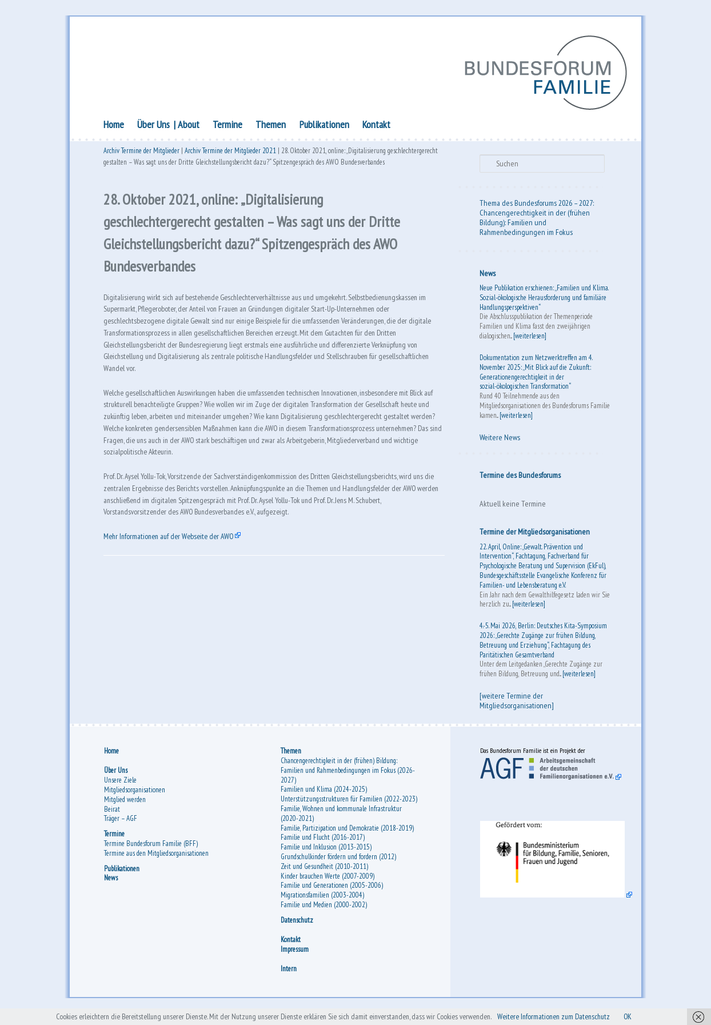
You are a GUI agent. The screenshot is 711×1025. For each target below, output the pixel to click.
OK (671, 1016)
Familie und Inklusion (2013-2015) (326, 853)
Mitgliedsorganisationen (134, 796)
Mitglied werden (125, 806)
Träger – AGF (120, 825)
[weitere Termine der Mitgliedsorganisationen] (517, 703)
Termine (227, 127)
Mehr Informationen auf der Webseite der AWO (179, 615)
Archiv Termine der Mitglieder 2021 (230, 156)
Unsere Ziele (120, 786)
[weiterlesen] (529, 339)
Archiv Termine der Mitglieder (141, 156)
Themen (270, 127)
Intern (289, 975)
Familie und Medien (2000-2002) (324, 911)
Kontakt (376, 127)
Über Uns (153, 127)
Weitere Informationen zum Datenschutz (585, 1016)
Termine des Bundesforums (520, 478)
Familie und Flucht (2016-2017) (323, 844)
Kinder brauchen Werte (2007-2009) (327, 882)
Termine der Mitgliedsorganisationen (535, 534)
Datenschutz (297, 926)
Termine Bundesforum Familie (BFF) (151, 850)
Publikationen (324, 127)
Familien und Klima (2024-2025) (324, 796)
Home (113, 127)
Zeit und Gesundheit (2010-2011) (324, 873)
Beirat (112, 815)
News (488, 276)
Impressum (295, 955)
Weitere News (500, 440)
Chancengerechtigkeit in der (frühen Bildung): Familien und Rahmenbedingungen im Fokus (535, 225)
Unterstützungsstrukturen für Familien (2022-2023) (349, 805)
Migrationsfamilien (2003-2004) (322, 901)
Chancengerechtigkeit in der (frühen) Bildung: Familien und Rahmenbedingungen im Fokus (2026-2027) (348, 776)
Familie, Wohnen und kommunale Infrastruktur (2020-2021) (341, 819)
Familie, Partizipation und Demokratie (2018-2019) (347, 834)
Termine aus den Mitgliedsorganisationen (156, 859)
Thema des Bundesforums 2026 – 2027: (537, 206)
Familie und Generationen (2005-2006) (332, 892)
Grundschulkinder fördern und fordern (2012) (338, 863)
